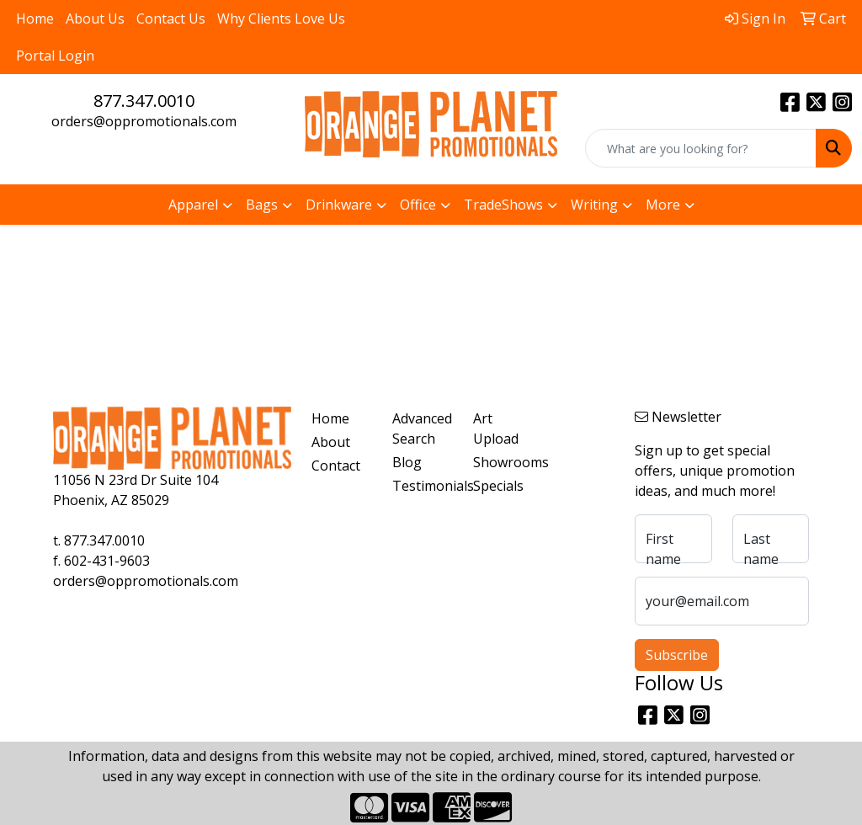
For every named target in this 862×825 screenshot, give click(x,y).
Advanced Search (422, 428)
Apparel (193, 204)
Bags (262, 204)
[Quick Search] (701, 148)
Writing (594, 204)
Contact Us (170, 18)
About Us (95, 18)
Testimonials (422, 485)
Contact (335, 465)
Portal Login (55, 55)
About (330, 442)
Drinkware (339, 204)
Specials (498, 485)
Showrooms (503, 462)
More (663, 204)
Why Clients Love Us (281, 18)
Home (35, 18)
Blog (407, 462)
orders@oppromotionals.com (144, 121)
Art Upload (496, 428)
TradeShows (503, 204)
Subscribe (677, 655)
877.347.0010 (143, 100)
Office (418, 204)
